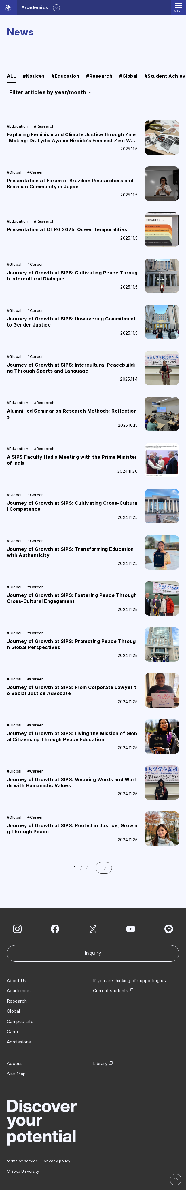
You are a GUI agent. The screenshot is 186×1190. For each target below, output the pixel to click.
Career (14, 1031)
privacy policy (57, 1161)
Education (65, 76)
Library (100, 1063)
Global (128, 76)
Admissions (19, 1042)
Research (99, 76)
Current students (110, 990)
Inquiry (93, 953)
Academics (19, 990)
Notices (34, 76)
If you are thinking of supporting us (129, 980)
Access (15, 1063)
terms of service (22, 1161)
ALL (11, 76)
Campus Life (20, 1021)
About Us (16, 980)
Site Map (16, 1074)
